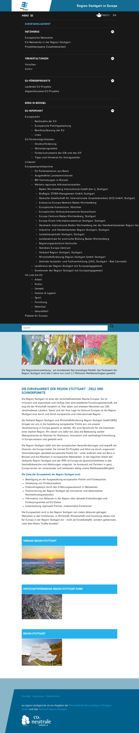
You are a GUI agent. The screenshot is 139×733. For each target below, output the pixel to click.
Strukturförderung (46, 144)
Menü (25, 15)
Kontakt (26, 696)
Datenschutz (53, 696)
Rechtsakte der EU (46, 121)
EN (114, 15)
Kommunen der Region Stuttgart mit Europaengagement (69, 270)
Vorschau (30, 64)
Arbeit (38, 279)
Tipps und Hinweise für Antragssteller (57, 157)
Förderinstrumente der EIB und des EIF (58, 153)
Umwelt (39, 289)
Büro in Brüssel (35, 103)
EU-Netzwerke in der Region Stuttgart (47, 42)
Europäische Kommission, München (60, 207)
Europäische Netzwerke (39, 38)
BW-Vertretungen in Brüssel (51, 180)
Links (38, 135)
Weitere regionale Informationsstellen (58, 185)
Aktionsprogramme (46, 148)
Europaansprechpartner (39, 166)
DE (108, 15)
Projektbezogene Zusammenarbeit (45, 47)
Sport (38, 298)
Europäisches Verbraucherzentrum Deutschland (67, 212)
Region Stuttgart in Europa (97, 6)
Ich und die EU (34, 275)
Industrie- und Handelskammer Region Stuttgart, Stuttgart (74, 230)
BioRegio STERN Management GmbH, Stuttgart (67, 194)
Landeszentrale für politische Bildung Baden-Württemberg (74, 239)
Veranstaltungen (36, 58)
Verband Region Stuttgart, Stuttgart (60, 252)
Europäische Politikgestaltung (53, 126)
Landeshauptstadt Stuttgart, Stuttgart (62, 234)
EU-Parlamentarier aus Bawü (52, 171)
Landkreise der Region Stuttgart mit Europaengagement (68, 266)
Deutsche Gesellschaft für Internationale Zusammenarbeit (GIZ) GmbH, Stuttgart (87, 198)
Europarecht (32, 117)
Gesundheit (42, 311)
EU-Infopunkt (34, 111)
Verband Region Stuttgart (39, 541)
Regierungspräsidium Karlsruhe (58, 243)
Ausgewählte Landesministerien (54, 175)
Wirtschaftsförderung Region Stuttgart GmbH (53, 589)
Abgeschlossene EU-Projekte (42, 91)
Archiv (28, 69)
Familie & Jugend (45, 293)
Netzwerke (32, 32)
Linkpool (30, 162)
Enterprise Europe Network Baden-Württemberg (68, 203)
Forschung (41, 302)
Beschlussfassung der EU (49, 130)
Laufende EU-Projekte (38, 87)
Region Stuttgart (34, 633)
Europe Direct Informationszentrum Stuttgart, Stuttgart (72, 221)
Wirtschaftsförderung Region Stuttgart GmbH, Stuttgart (72, 257)
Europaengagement (38, 24)
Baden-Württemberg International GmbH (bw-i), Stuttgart (73, 189)
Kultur (38, 284)
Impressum (38, 696)
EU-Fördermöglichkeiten (39, 139)
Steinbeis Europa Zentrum (54, 248)
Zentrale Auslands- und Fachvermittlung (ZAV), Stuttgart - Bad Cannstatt (83, 261)
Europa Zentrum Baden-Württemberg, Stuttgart (67, 216)
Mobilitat (40, 307)
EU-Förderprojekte (37, 81)
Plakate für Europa (36, 316)
